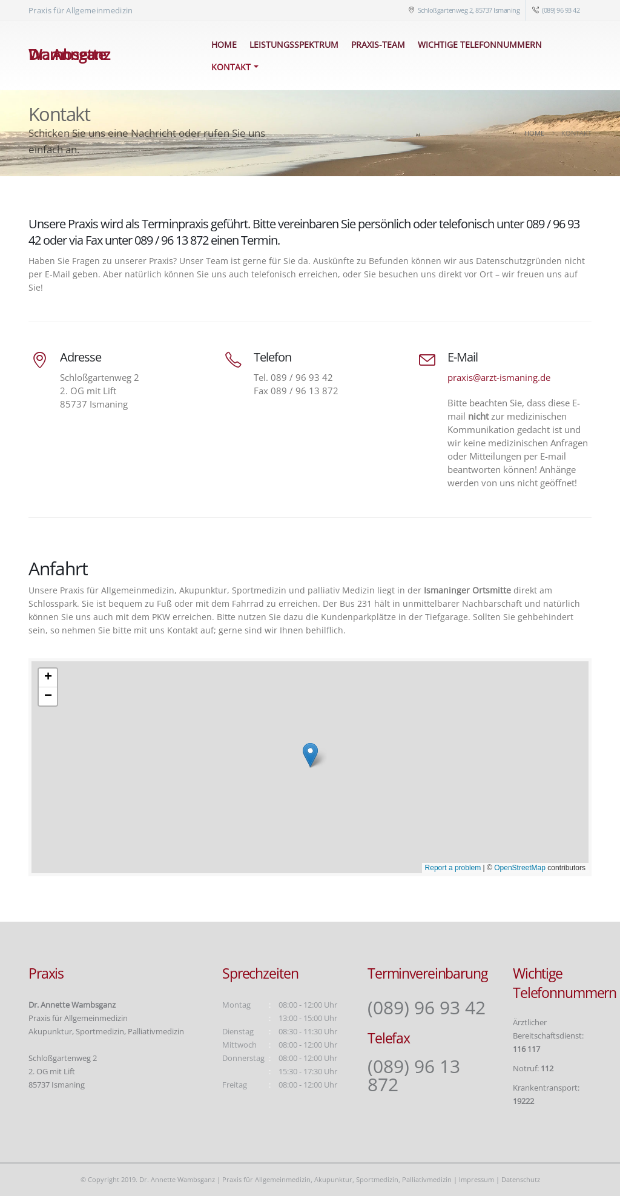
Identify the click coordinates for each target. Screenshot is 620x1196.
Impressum (476, 1179)
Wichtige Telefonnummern (480, 44)
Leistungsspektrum (293, 44)
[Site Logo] (107, 56)
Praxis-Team (378, 44)
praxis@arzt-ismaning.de (498, 377)
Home (224, 44)
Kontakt (231, 67)
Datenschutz (520, 1179)
